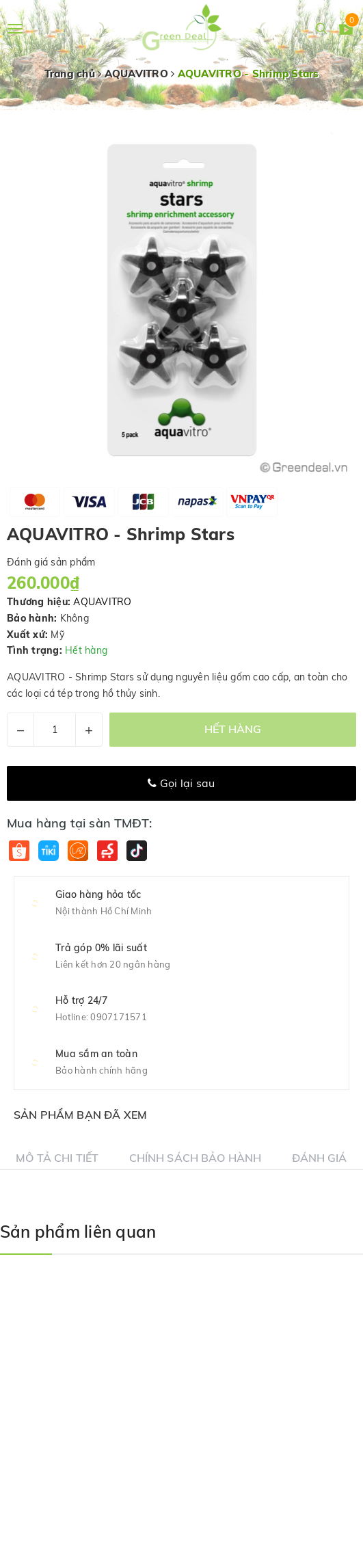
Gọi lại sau (181, 783)
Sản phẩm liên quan (78, 1231)
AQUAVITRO (102, 602)
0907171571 (118, 1016)
